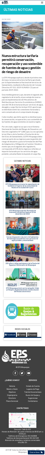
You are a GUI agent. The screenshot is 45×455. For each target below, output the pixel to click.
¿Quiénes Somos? (12, 380)
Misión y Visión (12, 389)
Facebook (10, 335)
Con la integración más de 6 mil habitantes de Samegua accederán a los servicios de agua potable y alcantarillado (22, 238)
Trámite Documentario (32, 392)
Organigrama (12, 395)
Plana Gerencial (12, 401)
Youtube (32, 335)
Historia (12, 386)
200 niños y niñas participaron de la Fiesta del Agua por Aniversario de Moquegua (22, 264)
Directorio (12, 398)
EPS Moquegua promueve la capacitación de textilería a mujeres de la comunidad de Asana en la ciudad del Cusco (22, 185)
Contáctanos (33, 401)
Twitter (22, 335)
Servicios (33, 380)
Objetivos (12, 392)
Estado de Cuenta (33, 386)
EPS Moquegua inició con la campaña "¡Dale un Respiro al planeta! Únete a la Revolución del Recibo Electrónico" (22, 289)
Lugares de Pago (33, 389)
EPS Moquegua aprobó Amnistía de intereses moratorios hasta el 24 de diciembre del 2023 (22, 212)
